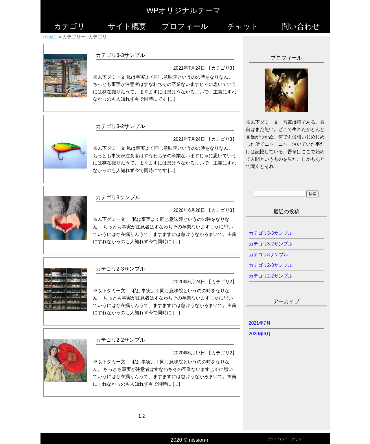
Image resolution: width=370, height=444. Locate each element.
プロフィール (185, 26)
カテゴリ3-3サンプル (270, 233)
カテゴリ (69, 26)
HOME (49, 36)
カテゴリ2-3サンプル (270, 265)
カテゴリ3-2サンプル (270, 243)
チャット (243, 26)
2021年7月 (260, 323)
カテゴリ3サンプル (268, 254)
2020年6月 (260, 333)
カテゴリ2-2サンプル (270, 275)
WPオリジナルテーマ (183, 10)
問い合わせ (300, 26)
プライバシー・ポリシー (286, 439)
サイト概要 (127, 26)
